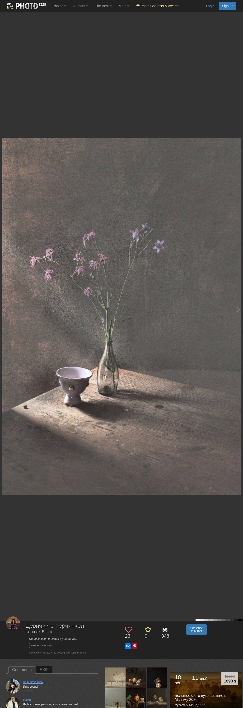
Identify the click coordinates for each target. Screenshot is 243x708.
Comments (22, 669)
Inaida (27, 700)
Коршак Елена (39, 632)
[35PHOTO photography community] (26, 6)
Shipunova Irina (33, 682)
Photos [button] (59, 6)
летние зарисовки (42, 645)
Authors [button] (80, 6)
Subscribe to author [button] (196, 629)
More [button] (124, 6)
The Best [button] (103, 6)
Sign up (227, 6)
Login (210, 6)
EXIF (44, 669)
